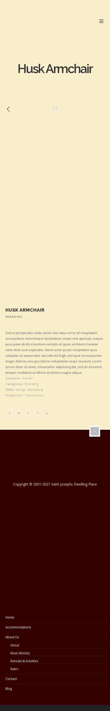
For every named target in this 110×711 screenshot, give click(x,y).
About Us (12, 637)
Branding (14, 316)
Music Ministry (20, 653)
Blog (8, 688)
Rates (14, 669)
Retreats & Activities (24, 661)
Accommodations (18, 627)
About (14, 645)
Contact (11, 678)
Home (9, 617)
